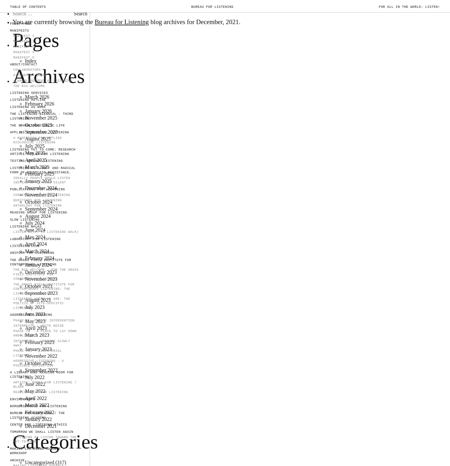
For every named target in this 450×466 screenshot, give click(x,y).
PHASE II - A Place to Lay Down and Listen (45, 333)
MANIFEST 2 (23, 41)
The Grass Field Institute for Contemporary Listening (40, 262)
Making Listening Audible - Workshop (37, 451)
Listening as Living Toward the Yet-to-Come (45, 439)
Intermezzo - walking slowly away (41, 343)
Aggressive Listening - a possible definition (38, 363)
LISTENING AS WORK (28, 107)
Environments (22, 399)
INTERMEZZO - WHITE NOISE (38, 326)
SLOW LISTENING (25, 220)
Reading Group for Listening (38, 212)
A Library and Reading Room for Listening (41, 374)
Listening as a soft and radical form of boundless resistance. (42, 170)
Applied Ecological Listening (39, 132)
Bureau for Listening (212, 7)
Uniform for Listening (32, 253)
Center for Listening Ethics (38, 424)
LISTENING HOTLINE (28, 100)
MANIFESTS (19, 30)
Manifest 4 (23, 52)
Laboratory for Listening (35, 239)
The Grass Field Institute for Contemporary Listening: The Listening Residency (43, 289)
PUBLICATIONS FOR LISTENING (37, 189)
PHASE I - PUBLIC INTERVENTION (43, 320)
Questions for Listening (37, 200)
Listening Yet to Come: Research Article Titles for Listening (42, 151)
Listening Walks (26, 226)
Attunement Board (30, 75)
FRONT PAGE (20, 24)
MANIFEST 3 (23, 46)
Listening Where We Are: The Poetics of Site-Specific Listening (41, 303)
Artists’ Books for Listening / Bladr (45, 384)
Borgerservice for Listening (38, 406)
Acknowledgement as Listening (42, 81)
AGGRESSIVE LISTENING (31, 315)
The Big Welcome (29, 86)
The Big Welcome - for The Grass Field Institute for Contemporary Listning (45, 274)
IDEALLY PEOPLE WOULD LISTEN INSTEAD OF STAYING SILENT (41, 180)
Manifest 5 (23, 57)
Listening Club (25, 246)
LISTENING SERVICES (29, 93)
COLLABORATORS (27, 70)
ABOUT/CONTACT (24, 64)
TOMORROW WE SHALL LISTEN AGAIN (41, 432)
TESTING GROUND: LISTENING (36, 161)
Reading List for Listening (40, 392)
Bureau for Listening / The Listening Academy (37, 415)
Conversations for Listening (41, 195)
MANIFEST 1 (23, 36)
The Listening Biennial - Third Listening (41, 116)
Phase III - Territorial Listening (37, 353)
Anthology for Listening (37, 205)
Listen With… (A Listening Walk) (45, 232)
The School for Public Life (37, 125)
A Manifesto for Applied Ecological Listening (37, 140)
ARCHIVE (17, 460)
